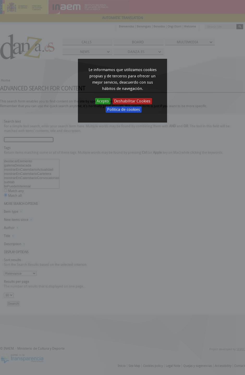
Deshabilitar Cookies (132, 101)
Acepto (103, 101)
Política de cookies (123, 109)
